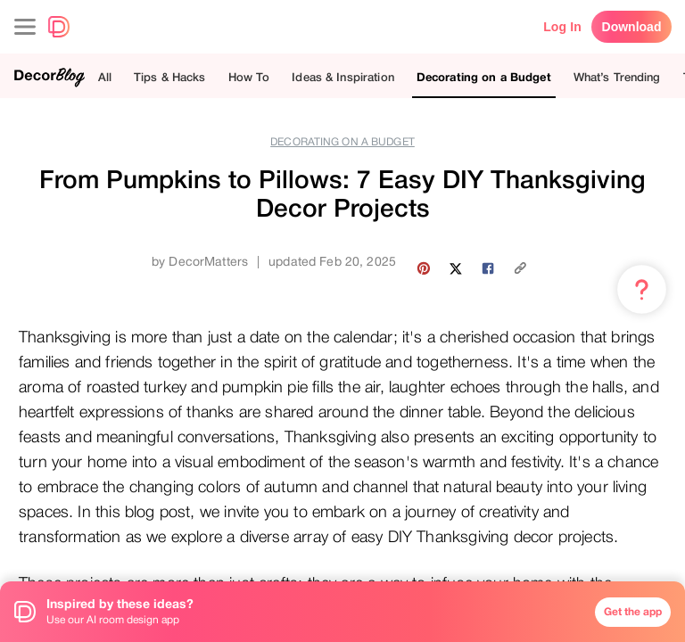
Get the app (633, 611)
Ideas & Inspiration (342, 77)
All (104, 77)
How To (249, 77)
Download (632, 27)
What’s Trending (617, 77)
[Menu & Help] (642, 290)
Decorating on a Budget (484, 77)
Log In (562, 27)
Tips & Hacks (170, 77)
